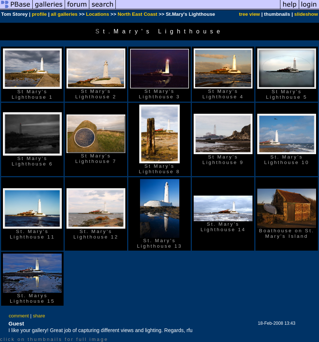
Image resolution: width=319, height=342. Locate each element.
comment (19, 316)
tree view (249, 14)
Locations (97, 14)
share (39, 316)
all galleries (64, 14)
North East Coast (137, 14)
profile (39, 14)
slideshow (306, 14)
